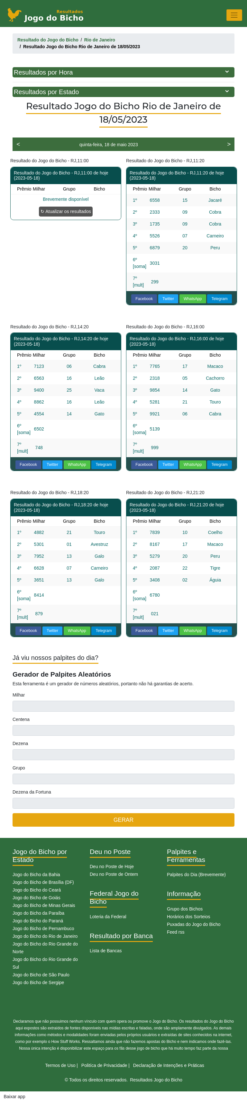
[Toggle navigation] (234, 15)
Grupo (19, 767)
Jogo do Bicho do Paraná (38, 920)
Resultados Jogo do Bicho (156, 1079)
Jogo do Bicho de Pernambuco (43, 928)
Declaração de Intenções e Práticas (168, 1065)
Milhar (19, 695)
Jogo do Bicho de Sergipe (38, 982)
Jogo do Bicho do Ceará (37, 890)
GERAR (123, 820)
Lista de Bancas (106, 950)
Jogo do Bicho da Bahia (36, 874)
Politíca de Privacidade (104, 1065)
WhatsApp (193, 299)
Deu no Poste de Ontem (114, 874)
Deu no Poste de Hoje (112, 866)
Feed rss (175, 932)
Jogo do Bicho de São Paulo (41, 974)
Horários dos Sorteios (188, 916)
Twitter (168, 299)
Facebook (144, 299)
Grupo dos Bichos (185, 908)
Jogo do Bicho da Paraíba (38, 913)
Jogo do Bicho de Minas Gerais (44, 905)
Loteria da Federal (108, 916)
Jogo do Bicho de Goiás (36, 897)
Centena (21, 719)
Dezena (20, 743)
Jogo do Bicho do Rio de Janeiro (45, 936)
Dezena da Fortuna (32, 792)
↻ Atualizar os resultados (66, 211)
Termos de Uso (60, 1065)
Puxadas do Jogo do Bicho (194, 924)
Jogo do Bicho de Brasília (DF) (43, 882)
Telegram (219, 299)
